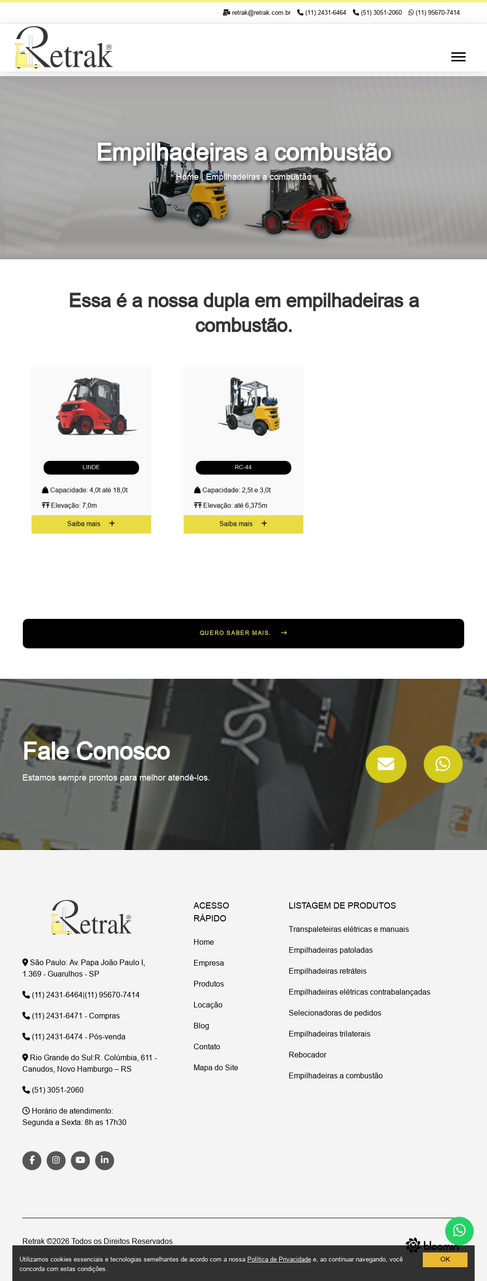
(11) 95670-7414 (434, 13)
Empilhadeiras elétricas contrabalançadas (359, 992)
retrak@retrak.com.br (257, 13)
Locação (208, 1005)
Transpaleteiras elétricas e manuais (349, 930)
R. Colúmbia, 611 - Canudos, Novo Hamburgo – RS (89, 1064)
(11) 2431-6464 (321, 13)
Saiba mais (91, 480)
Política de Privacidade (279, 1260)
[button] (458, 55)
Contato (207, 1047)
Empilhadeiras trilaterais (329, 1034)
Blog (201, 1026)
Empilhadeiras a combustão (259, 177)
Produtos (209, 984)
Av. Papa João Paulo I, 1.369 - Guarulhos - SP (83, 968)
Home (187, 177)
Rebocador (307, 1055)
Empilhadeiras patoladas (331, 951)
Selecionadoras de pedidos (335, 1013)
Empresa (209, 963)
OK (445, 1260)
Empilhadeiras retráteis (328, 972)
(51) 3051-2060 (377, 13)
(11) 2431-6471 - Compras (71, 1016)
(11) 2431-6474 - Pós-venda (74, 1037)
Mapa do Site (216, 1068)
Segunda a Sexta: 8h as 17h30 (74, 1117)
